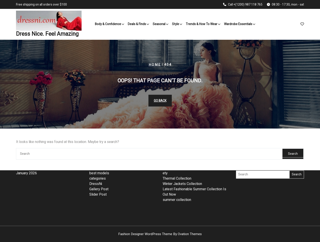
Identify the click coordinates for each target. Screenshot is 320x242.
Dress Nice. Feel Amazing (47, 34)
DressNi (95, 173)
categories (97, 168)
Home (155, 64)
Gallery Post (98, 178)
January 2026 (26, 162)
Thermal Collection (177, 168)
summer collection (177, 189)
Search (297, 163)
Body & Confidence (108, 24)
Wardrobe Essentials (238, 24)
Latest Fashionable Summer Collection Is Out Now (194, 181)
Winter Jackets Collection (182, 173)
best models (99, 162)
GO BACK (160, 100)
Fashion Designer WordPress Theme (160, 234)
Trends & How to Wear (201, 24)
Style (175, 24)
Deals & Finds (137, 24)
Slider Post (98, 183)
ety (165, 162)
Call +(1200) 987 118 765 (245, 4)
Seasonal (159, 24)
